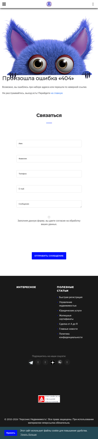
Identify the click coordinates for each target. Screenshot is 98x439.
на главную (57, 93)
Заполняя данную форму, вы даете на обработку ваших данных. (49, 222)
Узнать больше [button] (28, 434)
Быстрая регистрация (70, 297)
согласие (61, 220)
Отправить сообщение (48, 255)
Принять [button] (10, 433)
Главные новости (68, 328)
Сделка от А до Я (68, 323)
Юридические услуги (70, 310)
